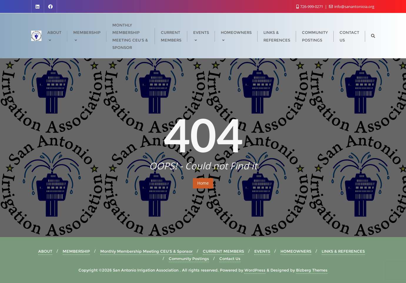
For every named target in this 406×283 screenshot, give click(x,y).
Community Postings (189, 258)
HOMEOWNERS (295, 251)
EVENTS (262, 251)
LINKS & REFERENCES (343, 251)
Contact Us (229, 258)
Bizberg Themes (312, 270)
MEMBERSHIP (76, 251)
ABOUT (45, 251)
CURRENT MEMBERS (223, 251)
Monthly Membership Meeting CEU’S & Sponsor (146, 251)
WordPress (254, 270)
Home (203, 183)
